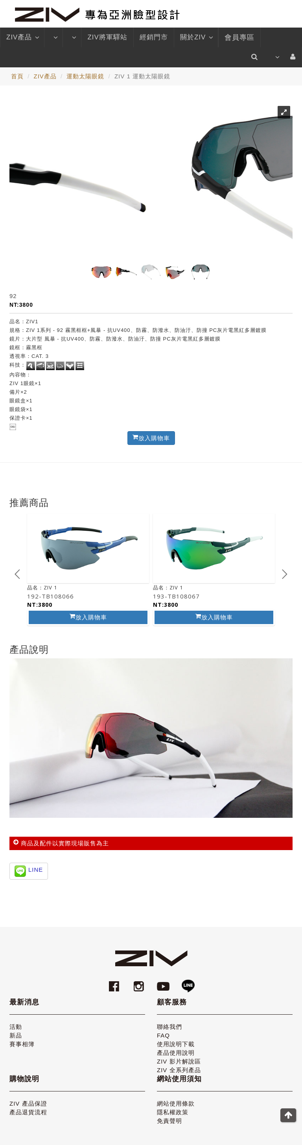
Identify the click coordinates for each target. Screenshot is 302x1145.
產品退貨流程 (28, 1112)
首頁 (17, 76)
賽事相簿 (22, 1044)
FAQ (163, 1035)
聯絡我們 (169, 1026)
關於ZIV (196, 37)
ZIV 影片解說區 (179, 1061)
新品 (15, 1035)
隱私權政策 (172, 1112)
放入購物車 (88, 617)
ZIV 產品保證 (28, 1103)
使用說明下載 (176, 1044)
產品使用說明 (176, 1052)
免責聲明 (169, 1120)
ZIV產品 (22, 37)
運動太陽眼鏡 (85, 76)
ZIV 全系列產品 (179, 1070)
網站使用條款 (176, 1103)
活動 (15, 1026)
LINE (35, 869)
